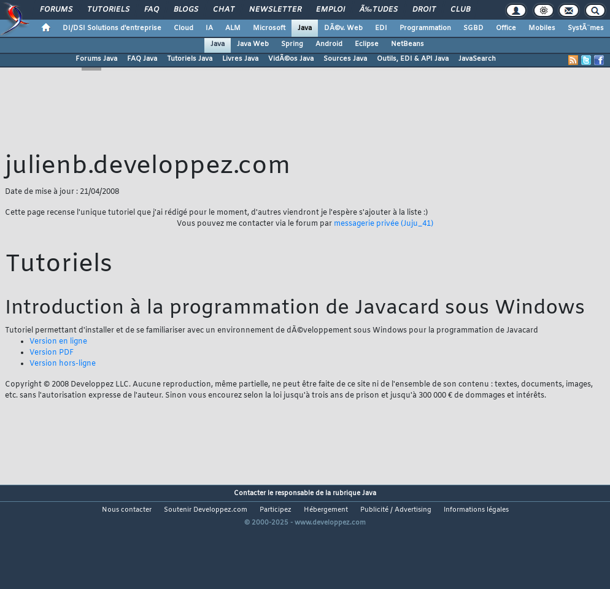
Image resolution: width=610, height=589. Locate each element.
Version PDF (51, 353)
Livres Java (240, 59)
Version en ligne (58, 342)
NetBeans (407, 44)
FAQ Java (142, 59)
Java (305, 28)
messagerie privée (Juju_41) (383, 224)
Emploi (330, 10)
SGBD (473, 28)
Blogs (185, 10)
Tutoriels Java (189, 59)
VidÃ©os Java (291, 59)
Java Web (253, 44)
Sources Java (345, 59)
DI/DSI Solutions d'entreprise (112, 28)
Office (506, 28)
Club (460, 10)
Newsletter (275, 10)
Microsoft (269, 28)
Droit (424, 10)
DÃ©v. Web (343, 28)
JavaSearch (477, 59)
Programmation (425, 28)
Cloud (183, 28)
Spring (292, 44)
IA (209, 28)
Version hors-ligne (62, 364)
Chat (224, 10)
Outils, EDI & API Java (413, 59)
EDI (381, 28)
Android (328, 44)
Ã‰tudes (378, 10)
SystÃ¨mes (586, 28)
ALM (233, 28)
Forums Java (96, 59)
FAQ (151, 10)
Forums (56, 10)
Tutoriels (108, 10)
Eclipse (367, 44)
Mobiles (541, 28)
